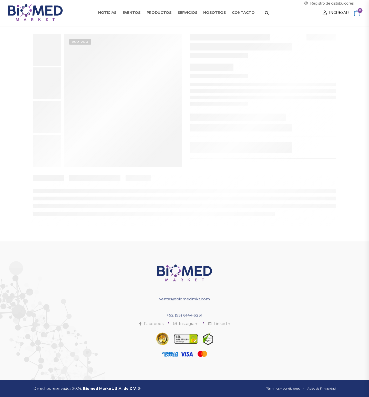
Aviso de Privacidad (321, 388)
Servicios (188, 12)
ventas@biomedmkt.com (184, 299)
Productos (159, 12)
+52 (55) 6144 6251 (184, 315)
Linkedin (219, 323)
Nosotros (214, 12)
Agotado (80, 42)
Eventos (131, 12)
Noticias (107, 12)
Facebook (151, 323)
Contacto (243, 12)
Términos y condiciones (283, 388)
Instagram (186, 323)
